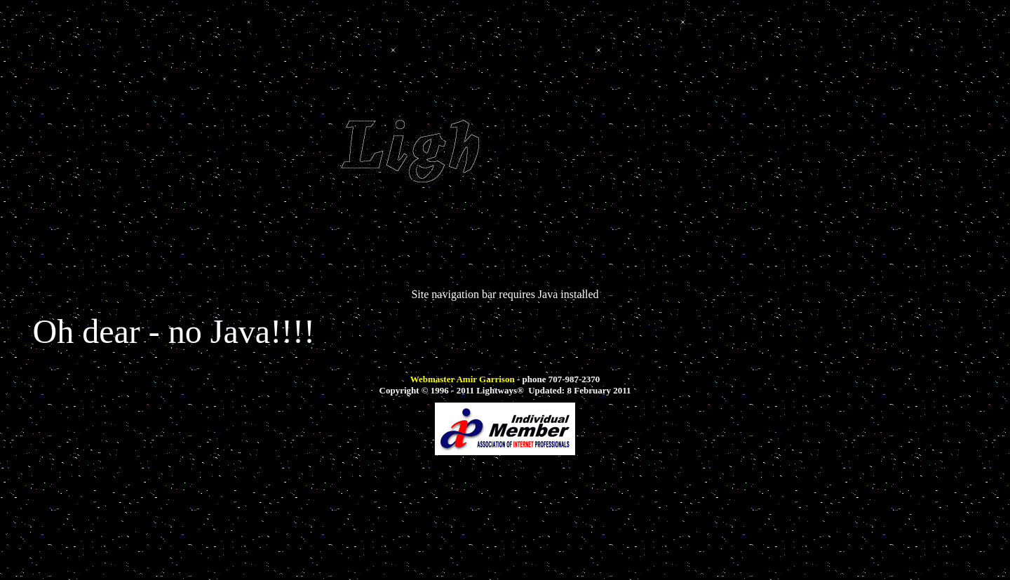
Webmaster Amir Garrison (462, 379)
